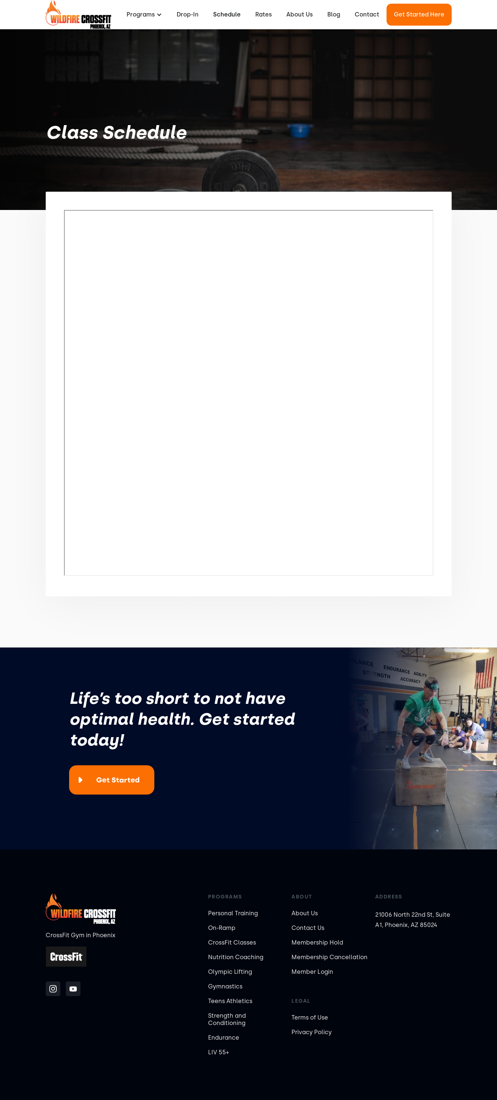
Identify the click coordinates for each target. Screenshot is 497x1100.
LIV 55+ (218, 1052)
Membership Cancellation (329, 957)
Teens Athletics (230, 1001)
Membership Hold (317, 942)
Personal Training (233, 913)
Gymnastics (225, 986)
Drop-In (188, 14)
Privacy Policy (311, 1032)
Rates (263, 14)
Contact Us (307, 927)
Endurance (223, 1037)
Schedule (227, 14)
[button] (143, 15)
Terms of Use (309, 1017)
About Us (299, 14)
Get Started (118, 780)
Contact (367, 14)
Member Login (312, 971)
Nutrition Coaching (235, 957)
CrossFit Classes (232, 942)
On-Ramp (222, 927)
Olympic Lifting (230, 971)
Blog (333, 14)
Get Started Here (419, 14)
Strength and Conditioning (227, 1019)
